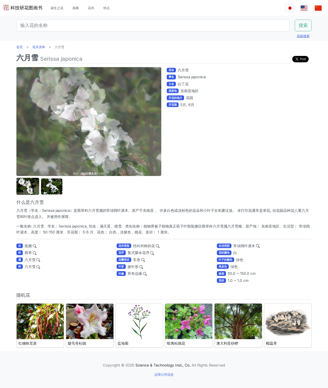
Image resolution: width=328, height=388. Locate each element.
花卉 (91, 8)
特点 (106, 8)
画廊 (75, 8)
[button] (27, 186)
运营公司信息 (164, 374)
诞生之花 (57, 8)
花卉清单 (38, 47)
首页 (19, 47)
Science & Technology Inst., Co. (162, 365)
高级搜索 (303, 36)
